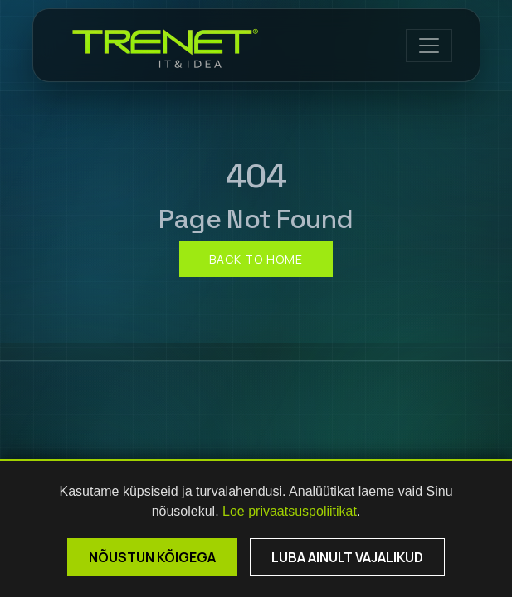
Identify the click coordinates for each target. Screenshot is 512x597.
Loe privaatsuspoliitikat (289, 511)
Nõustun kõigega (152, 557)
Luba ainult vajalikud (347, 557)
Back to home (256, 259)
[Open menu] (429, 45)
